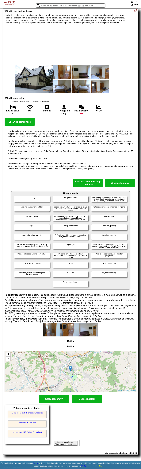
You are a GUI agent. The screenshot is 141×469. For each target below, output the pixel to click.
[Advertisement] (70, 44)
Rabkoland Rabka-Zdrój (27, 423)
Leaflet (120, 390)
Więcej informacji (120, 183)
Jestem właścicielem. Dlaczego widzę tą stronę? (66, 443)
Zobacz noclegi (87, 399)
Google (35, 463)
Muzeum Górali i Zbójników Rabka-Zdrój (27, 432)
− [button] (8, 359)
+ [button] (8, 354)
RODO (83, 466)
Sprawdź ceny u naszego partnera (88, 182)
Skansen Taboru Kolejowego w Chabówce (27, 413)
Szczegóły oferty (54, 399)
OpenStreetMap (130, 390)
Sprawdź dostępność (20, 122)
